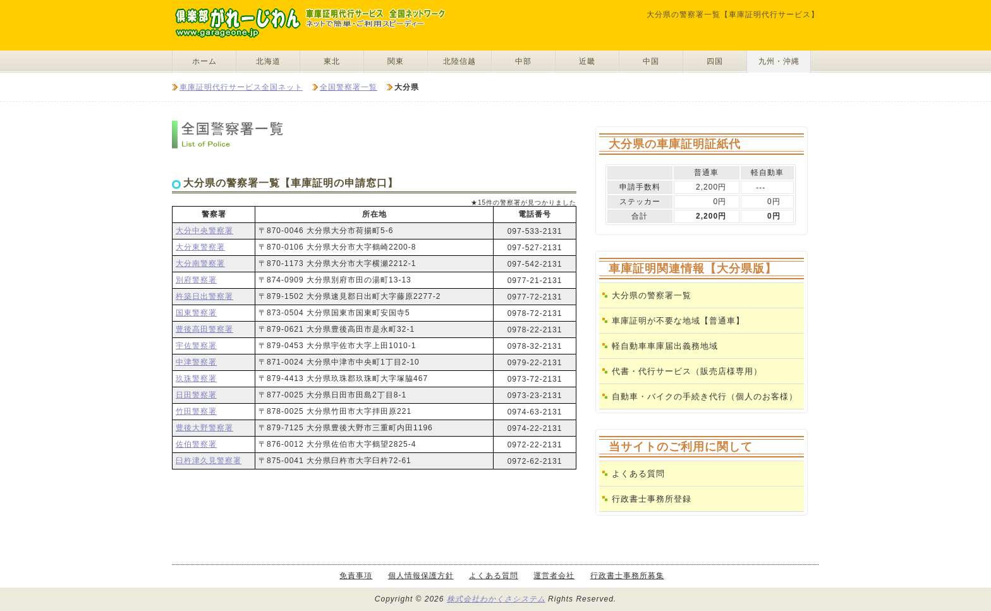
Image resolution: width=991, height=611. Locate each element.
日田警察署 (196, 394)
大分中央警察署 (204, 230)
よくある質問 (638, 473)
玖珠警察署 (196, 378)
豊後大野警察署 (204, 427)
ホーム (204, 61)
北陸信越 (459, 61)
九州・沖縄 (778, 61)
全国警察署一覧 (348, 87)
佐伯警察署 (196, 444)
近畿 (587, 61)
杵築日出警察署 (204, 296)
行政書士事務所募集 (627, 575)
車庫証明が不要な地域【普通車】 (678, 320)
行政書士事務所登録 (651, 499)
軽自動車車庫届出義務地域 (665, 346)
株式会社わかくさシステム (496, 599)
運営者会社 (554, 575)
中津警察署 (196, 362)
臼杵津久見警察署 (208, 460)
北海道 (268, 61)
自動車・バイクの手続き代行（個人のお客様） (705, 396)
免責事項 (355, 575)
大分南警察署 (200, 263)
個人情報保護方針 (421, 575)
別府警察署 (196, 279)
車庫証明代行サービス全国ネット (241, 87)
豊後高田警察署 (204, 329)
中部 (523, 61)
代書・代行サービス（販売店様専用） (687, 371)
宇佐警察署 (196, 345)
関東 (395, 61)
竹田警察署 (196, 411)
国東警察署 (196, 312)
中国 (651, 61)
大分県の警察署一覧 (651, 295)
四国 (715, 61)
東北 (332, 61)
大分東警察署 (200, 247)
